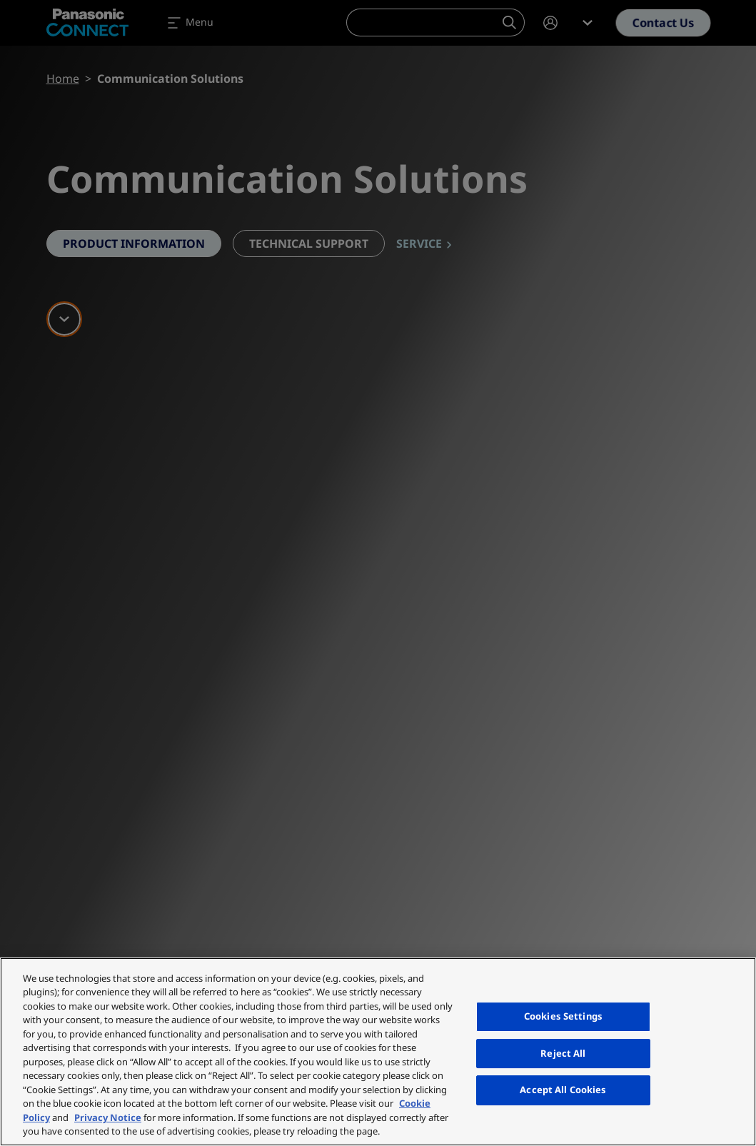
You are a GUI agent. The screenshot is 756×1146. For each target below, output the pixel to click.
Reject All (562, 1053)
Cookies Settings (563, 1016)
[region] (378, 1051)
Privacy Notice (107, 1117)
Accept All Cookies (563, 1089)
